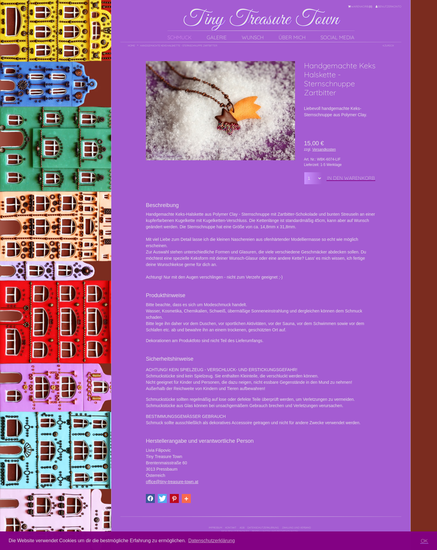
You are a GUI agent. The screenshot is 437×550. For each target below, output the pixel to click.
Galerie (217, 37)
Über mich (292, 37)
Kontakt (230, 527)
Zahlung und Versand (296, 527)
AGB (242, 527)
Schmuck (179, 37)
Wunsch (253, 37)
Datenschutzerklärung (263, 527)
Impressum (215, 527)
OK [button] (424, 541)
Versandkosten (324, 149)
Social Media (337, 37)
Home (131, 45)
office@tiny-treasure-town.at (172, 481)
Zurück (388, 45)
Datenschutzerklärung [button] (211, 540)
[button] (150, 498)
